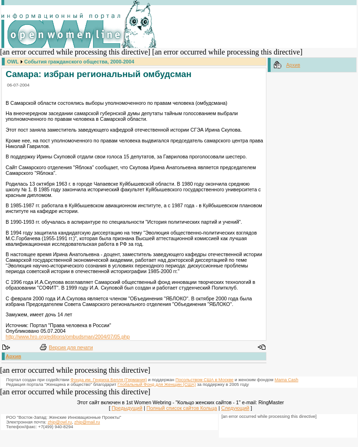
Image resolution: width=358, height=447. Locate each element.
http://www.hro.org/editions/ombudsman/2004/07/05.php (68, 336)
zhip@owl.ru (59, 422)
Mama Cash (286, 379)
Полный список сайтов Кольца (182, 408)
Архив (13, 356)
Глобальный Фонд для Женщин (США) (156, 384)
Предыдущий (127, 408)
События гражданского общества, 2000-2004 (79, 61)
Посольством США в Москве (204, 379)
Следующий (235, 408)
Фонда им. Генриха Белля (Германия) (108, 379)
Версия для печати (71, 347)
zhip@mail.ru (87, 422)
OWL (13, 61)
